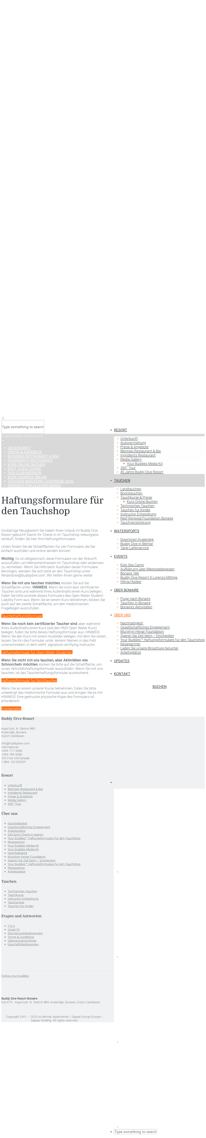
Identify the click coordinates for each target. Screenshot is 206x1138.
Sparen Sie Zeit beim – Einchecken (147, 635)
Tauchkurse (16, 895)
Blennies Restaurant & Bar (140, 451)
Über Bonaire (126, 590)
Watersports (126, 531)
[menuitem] (159, 782)
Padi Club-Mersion (25, 473)
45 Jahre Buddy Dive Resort (141, 472)
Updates (121, 661)
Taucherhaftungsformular (21, 616)
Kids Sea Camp (132, 565)
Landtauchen (130, 489)
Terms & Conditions (21, 937)
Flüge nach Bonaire (135, 598)
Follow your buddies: (15, 976)
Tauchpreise (16, 902)
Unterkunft (129, 438)
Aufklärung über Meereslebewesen (147, 569)
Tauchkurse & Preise (136, 497)
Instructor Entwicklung (138, 514)
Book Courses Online (27, 477)
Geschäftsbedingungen (23, 944)
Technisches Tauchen (137, 506)
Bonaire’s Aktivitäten (136, 607)
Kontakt (122, 674)
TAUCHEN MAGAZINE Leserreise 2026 (41, 481)
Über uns (122, 615)
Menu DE (36, 436)
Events (120, 556)
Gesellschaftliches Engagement (145, 627)
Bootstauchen (131, 493)
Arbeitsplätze (130, 652)
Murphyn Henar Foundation (142, 631)
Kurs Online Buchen (142, 501)
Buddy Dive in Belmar (136, 544)
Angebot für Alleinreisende (34, 485)
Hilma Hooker (130, 581)
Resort (120, 430)
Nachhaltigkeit (131, 623)
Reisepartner (130, 644)
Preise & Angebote (134, 447)
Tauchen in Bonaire (135, 603)
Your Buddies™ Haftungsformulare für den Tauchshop (162, 640)
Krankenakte (11, 708)
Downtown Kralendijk (137, 539)
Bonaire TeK (129, 573)
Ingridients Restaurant (138, 455)
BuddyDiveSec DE (15, 436)
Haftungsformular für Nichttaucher (29, 680)
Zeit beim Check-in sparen (25, 834)
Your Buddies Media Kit (145, 463)
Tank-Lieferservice (134, 548)
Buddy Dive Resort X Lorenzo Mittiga (148, 577)
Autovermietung (133, 443)
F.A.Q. (12, 926)
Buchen (160, 686)
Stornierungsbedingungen (25, 933)
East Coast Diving (24, 469)
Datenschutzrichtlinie (22, 940)
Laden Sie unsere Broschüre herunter (149, 648)
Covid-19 (14, 929)
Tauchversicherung (135, 522)
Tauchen (122, 480)
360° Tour (128, 468)
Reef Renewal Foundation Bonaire (146, 518)
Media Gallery (131, 459)
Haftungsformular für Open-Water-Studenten (37, 652)
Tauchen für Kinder (135, 510)
